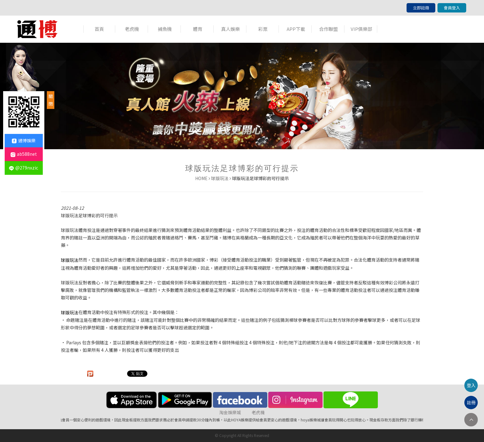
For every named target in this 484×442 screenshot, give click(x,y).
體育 (197, 29)
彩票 (263, 29)
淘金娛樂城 (230, 412)
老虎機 (132, 29)
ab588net (24, 154)
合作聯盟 (328, 29)
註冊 (471, 402)
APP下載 (296, 29)
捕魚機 (165, 29)
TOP (471, 419)
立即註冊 (421, 8)
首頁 (99, 29)
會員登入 (452, 8)
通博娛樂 (24, 140)
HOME (201, 178)
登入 (471, 385)
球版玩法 (220, 178)
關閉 (50, 100)
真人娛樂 (230, 29)
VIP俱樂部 (361, 29)
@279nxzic (23, 168)
